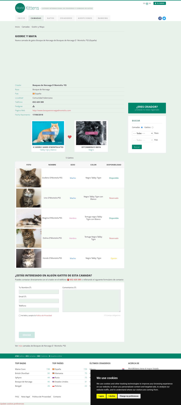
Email (22, 296)
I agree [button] (101, 396)
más (20, 345)
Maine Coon (20, 369)
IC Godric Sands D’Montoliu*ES (48, 147)
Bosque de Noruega (41, 89)
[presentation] (38, 324)
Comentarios (69, 287)
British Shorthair (22, 373)
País (156, 140)
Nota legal (25, 396)
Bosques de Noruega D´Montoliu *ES (49, 85)
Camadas (26, 26)
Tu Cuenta (160, 3)
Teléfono (22, 305)
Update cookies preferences (12, 403)
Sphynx (18, 377)
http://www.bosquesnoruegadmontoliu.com (52, 110)
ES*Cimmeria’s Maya (91, 147)
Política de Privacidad (44, 315)
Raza (156, 133)
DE (150, 3)
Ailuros (92, 369)
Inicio (17, 26)
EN (144, 3)
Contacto (57, 396)
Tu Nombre (25, 287)
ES (147, 3)
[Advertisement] (69, 62)
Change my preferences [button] (129, 396)
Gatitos (147, 127)
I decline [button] (111, 396)
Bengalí (18, 386)
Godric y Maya (38, 26)
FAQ (17, 396)
